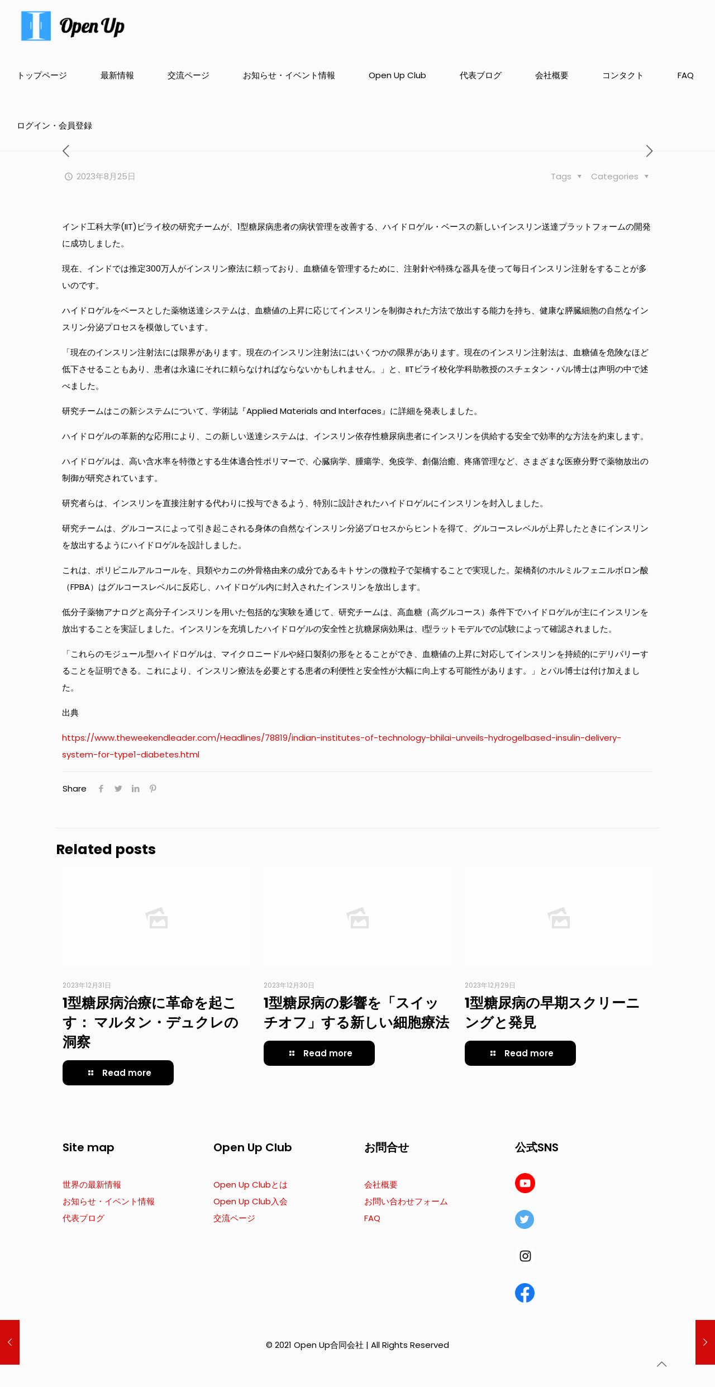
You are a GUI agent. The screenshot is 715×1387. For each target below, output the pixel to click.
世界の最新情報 (92, 1184)
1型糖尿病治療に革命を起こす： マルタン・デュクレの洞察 (151, 1022)
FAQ (372, 1218)
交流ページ (234, 1218)
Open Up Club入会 (250, 1201)
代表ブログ (83, 1218)
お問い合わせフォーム (406, 1201)
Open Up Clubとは (250, 1184)
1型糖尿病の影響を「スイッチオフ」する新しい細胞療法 (356, 1012)
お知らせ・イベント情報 (109, 1201)
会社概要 (381, 1184)
